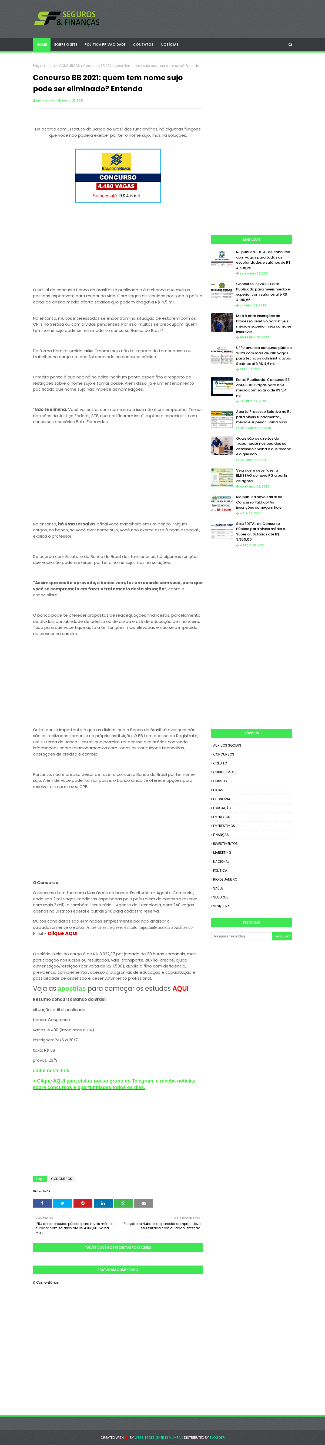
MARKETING (222, 852)
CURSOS (220, 781)
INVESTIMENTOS (225, 843)
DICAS (218, 790)
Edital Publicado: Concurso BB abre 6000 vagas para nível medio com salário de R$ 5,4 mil (263, 387)
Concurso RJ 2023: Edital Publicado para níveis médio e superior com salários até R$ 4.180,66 (263, 291)
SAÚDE (218, 888)
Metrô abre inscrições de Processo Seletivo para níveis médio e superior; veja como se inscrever (263, 323)
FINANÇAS (221, 834)
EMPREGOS (221, 817)
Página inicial (44, 65)
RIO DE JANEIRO (225, 879)
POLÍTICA (220, 870)
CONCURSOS (69, 65)
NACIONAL (221, 861)
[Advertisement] (118, 243)
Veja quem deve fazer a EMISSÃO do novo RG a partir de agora (261, 475)
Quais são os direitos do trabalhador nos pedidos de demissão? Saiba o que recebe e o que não (263, 446)
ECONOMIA (221, 799)
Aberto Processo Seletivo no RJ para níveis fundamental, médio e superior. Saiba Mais (264, 417)
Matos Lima (45, 100)
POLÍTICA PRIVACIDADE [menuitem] (105, 44)
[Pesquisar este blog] (241, 936)
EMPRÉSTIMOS (224, 825)
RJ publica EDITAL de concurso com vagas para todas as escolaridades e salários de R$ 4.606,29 (263, 259)
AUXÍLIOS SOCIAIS (227, 745)
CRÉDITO (220, 763)
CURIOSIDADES (225, 772)
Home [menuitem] (41, 44)
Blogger (217, 1437)
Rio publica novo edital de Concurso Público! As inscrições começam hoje (259, 502)
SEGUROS (221, 897)
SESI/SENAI (221, 906)
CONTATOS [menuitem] (143, 44)
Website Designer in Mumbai (158, 1437)
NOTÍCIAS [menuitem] (170, 44)
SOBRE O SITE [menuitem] (65, 44)
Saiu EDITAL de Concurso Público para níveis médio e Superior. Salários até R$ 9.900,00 (260, 531)
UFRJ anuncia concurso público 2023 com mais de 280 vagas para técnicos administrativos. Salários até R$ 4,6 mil (264, 355)
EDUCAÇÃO (222, 808)
